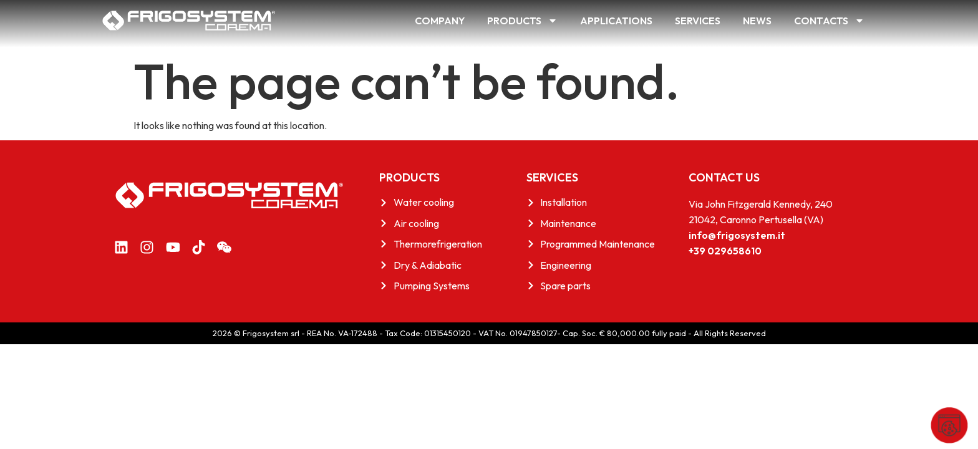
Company (440, 20)
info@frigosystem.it (737, 235)
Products (522, 20)
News (757, 20)
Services (697, 20)
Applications (616, 20)
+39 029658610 (725, 250)
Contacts (829, 20)
